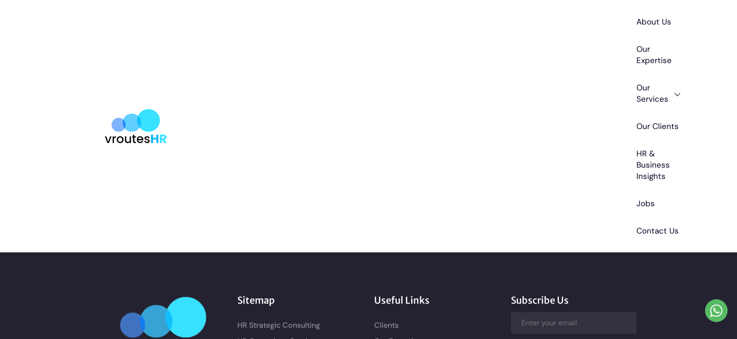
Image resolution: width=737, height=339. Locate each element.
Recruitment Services (274, 214)
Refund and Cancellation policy (429, 212)
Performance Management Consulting (284, 236)
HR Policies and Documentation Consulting (292, 167)
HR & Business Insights (499, 20)
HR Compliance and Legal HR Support (288, 193)
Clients (386, 114)
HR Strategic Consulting (278, 114)
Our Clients (424, 20)
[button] (361, 20)
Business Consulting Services (288, 146)
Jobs (562, 20)
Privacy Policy (398, 228)
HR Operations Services (278, 130)
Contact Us (604, 20)
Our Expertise (293, 20)
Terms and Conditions (413, 196)
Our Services (361, 20)
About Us (239, 20)
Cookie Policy (398, 244)
